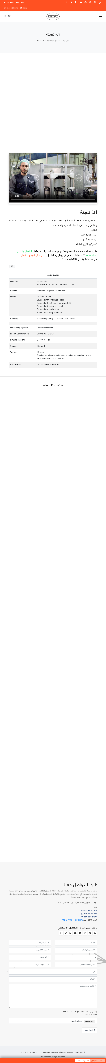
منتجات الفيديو (98, 1060)
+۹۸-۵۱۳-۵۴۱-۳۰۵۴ (89, 914)
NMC (76, 1052)
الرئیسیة (66, 41)
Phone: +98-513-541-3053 (14, 3)
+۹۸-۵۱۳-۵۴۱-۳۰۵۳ (89, 910)
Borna (62, 1057)
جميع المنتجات (82, 1060)
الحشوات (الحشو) (53, 41)
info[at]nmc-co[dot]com (72, 920)
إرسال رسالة (90, 1030)
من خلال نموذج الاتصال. (32, 255)
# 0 (12, 266)
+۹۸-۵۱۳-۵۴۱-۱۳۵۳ (89, 917)
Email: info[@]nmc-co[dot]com (15, 8)
